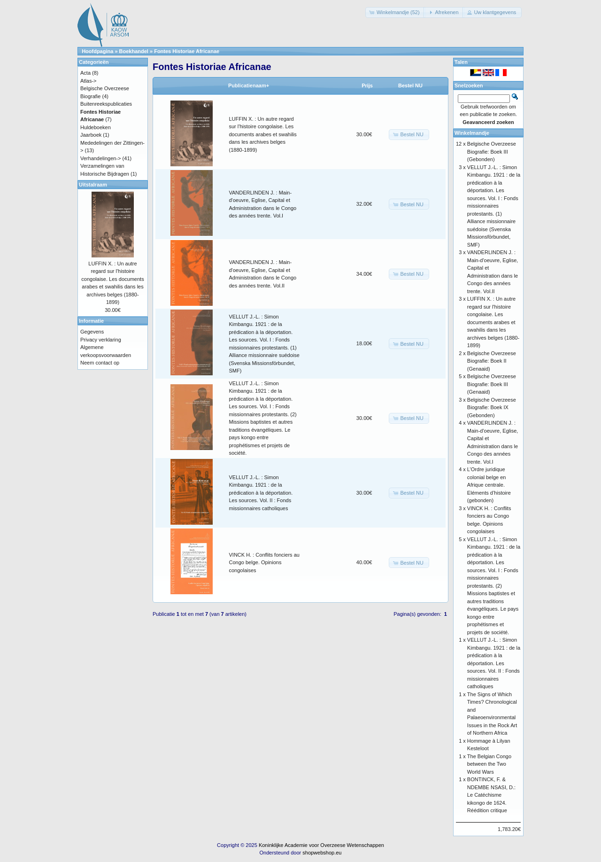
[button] (395, 12)
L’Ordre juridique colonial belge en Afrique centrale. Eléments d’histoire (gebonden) (489, 484)
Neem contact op (99, 362)
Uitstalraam (93, 184)
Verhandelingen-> (100, 158)
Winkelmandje (472, 133)
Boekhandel (133, 51)
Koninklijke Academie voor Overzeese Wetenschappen (321, 845)
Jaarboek (90, 135)
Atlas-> (88, 81)
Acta (85, 73)
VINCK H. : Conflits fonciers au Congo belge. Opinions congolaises (264, 562)
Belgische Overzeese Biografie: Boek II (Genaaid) (491, 361)
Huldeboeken (95, 127)
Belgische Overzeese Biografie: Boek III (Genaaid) (491, 384)
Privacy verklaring (100, 339)
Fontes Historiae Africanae (186, 51)
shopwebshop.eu (321, 852)
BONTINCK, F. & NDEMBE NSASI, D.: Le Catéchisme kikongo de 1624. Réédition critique (491, 795)
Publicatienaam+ (248, 85)
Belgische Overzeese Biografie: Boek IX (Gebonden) (491, 407)
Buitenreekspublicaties (106, 104)
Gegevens (92, 331)
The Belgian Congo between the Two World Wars (489, 764)
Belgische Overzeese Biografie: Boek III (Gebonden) (491, 151)
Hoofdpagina (97, 51)
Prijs (367, 85)
